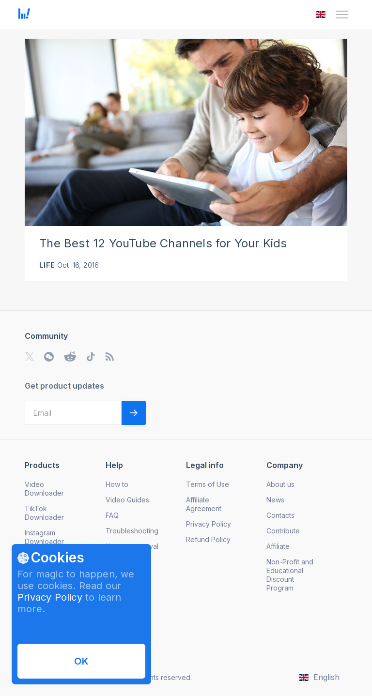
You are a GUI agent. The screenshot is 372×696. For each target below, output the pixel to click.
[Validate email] (134, 413)
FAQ (112, 515)
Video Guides (127, 500)
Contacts (280, 515)
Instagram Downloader (44, 537)
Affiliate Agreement (203, 504)
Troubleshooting (132, 531)
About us (280, 484)
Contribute (283, 531)
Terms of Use (207, 484)
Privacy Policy (49, 597)
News (275, 500)
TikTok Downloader (44, 512)
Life (47, 265)
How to (117, 484)
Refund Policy (208, 539)
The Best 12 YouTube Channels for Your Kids (163, 243)
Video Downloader (44, 488)
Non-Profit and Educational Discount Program (289, 575)
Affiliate (278, 546)
